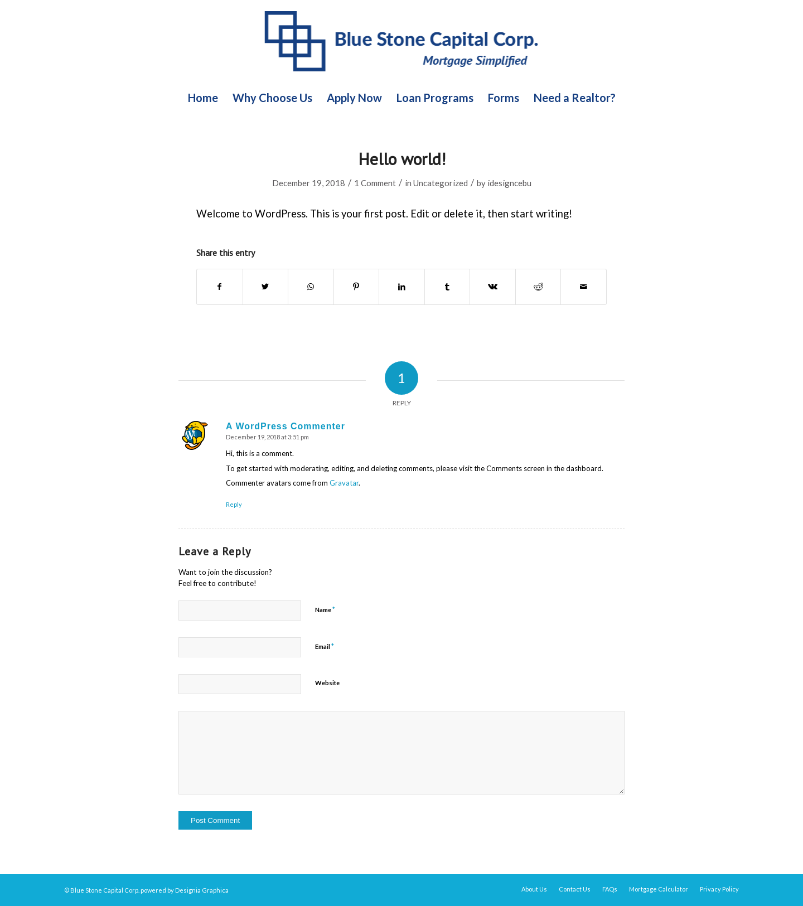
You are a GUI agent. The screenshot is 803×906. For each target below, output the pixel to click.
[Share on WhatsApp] (310, 286)
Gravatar (344, 482)
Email (324, 646)
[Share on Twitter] (265, 286)
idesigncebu (509, 183)
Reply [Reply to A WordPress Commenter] (234, 504)
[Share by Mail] (583, 286)
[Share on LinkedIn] (401, 286)
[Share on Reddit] (538, 286)
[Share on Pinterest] (356, 286)
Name (325, 609)
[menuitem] (203, 98)
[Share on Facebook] (220, 286)
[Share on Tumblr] (447, 286)
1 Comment (375, 183)
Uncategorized (440, 183)
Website (327, 682)
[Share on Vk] (492, 286)
